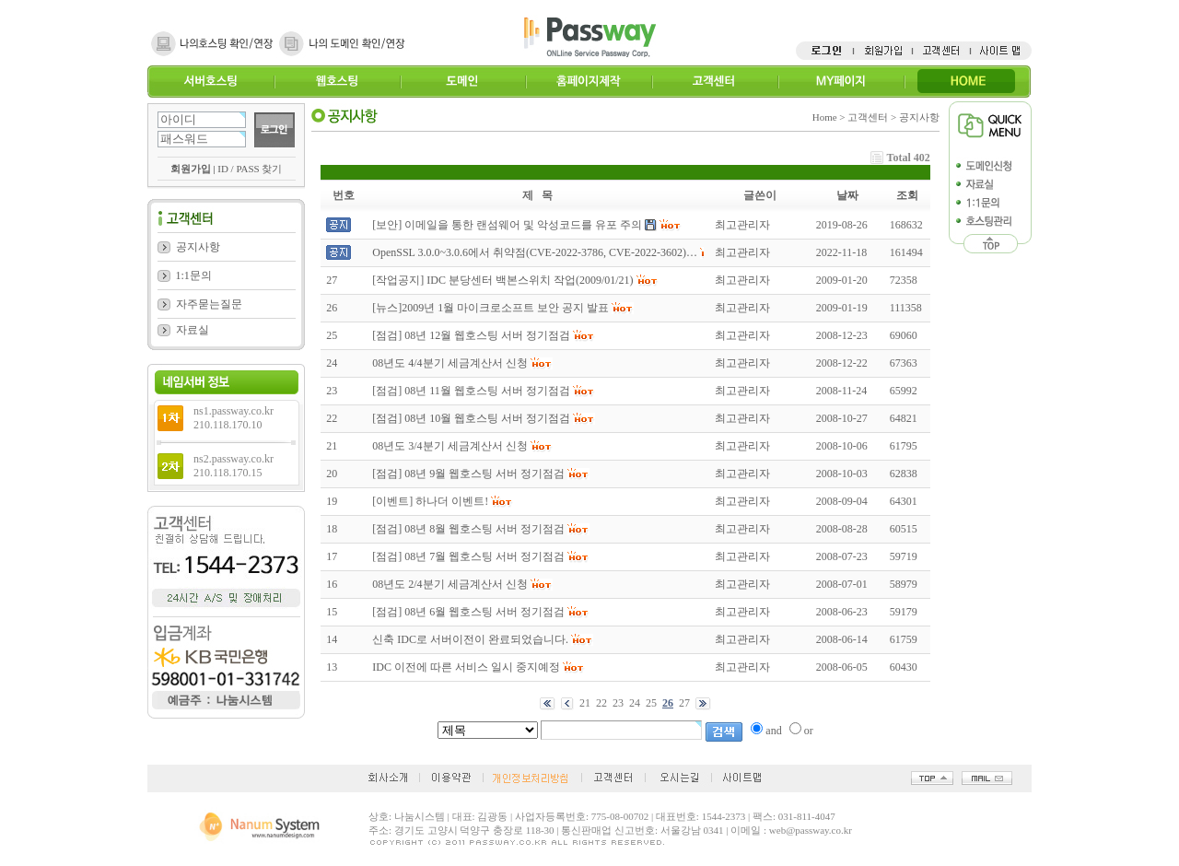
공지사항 (198, 246)
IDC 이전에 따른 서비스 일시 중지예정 (466, 667)
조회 (907, 195)
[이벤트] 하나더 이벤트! (430, 501)
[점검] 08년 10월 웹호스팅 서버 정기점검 (471, 418)
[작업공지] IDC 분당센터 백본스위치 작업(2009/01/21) (502, 280)
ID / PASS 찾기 (249, 168)
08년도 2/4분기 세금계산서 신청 (449, 584)
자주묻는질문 (209, 304)
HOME (967, 81)
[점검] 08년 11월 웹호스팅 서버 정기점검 (471, 390)
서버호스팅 (210, 81)
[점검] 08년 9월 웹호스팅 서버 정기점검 (468, 473)
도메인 (463, 81)
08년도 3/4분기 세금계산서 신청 (449, 445)
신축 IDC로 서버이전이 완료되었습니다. (470, 639)
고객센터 (714, 81)
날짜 (847, 195)
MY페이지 (840, 81)
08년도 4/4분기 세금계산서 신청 (449, 363)
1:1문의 (194, 275)
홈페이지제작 (588, 81)
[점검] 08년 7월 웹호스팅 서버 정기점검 (468, 556)
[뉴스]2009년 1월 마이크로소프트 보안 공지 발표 (490, 307)
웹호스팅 (337, 81)
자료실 (192, 329)
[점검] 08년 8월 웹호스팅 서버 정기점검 (468, 528)
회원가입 (190, 168)
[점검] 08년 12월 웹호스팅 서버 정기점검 (471, 335)
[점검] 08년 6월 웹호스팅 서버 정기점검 (468, 611)
